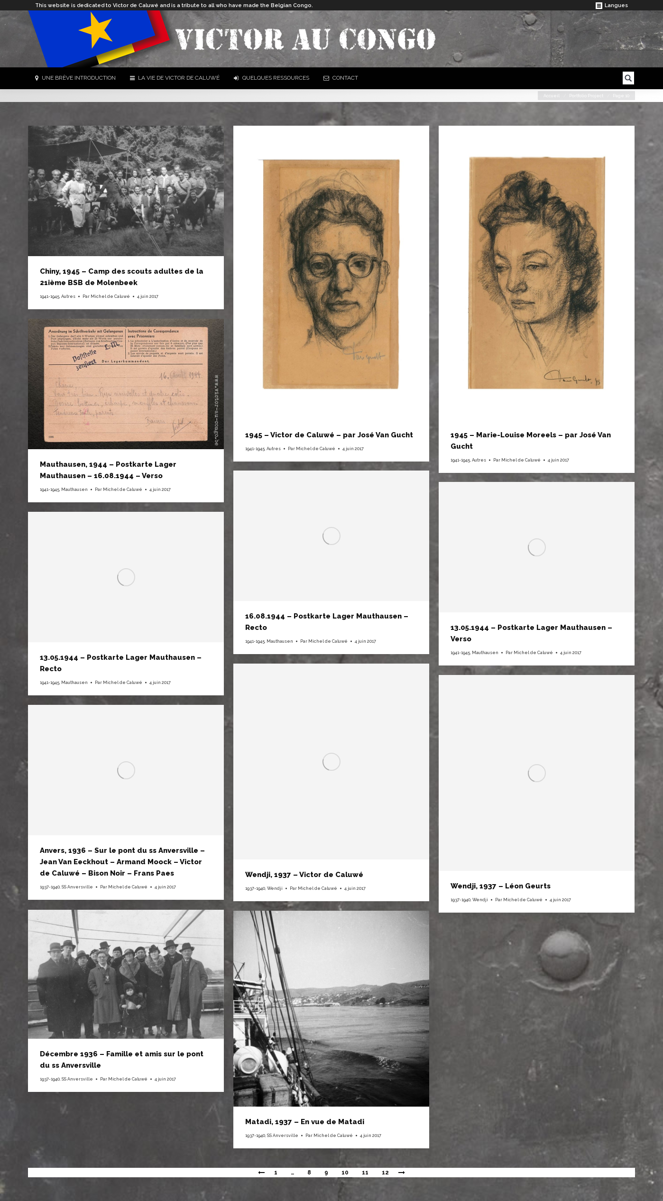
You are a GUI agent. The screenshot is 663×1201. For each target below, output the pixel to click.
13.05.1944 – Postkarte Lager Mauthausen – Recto (121, 663)
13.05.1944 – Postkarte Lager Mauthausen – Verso (531, 633)
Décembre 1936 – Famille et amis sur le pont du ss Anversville (121, 1060)
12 (385, 1172)
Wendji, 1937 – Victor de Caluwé (304, 874)
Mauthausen (74, 489)
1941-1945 (49, 296)
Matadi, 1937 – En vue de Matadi (304, 1122)
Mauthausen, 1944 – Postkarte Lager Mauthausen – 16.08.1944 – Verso (108, 470)
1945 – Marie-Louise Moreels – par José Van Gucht (531, 441)
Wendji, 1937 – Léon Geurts (501, 886)
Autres (68, 296)
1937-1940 (255, 888)
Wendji (275, 888)
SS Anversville (77, 887)
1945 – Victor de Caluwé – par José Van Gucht (329, 435)
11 (365, 1172)
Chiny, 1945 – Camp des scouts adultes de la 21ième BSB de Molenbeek (121, 277)
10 (345, 1172)
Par (106, 296)
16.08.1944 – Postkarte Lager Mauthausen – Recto (326, 622)
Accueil (551, 95)
